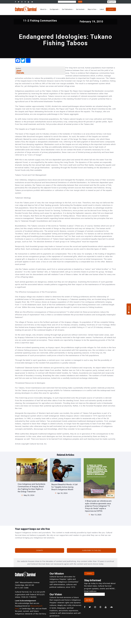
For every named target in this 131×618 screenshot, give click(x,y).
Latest (102, 9)
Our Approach (54, 9)
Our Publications (67, 9)
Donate (110, 9)
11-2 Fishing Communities (40, 20)
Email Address (90, 591)
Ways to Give (92, 9)
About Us (43, 9)
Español (111, 2)
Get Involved (80, 9)
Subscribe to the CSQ (91, 550)
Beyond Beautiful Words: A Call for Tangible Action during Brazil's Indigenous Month (64, 487)
